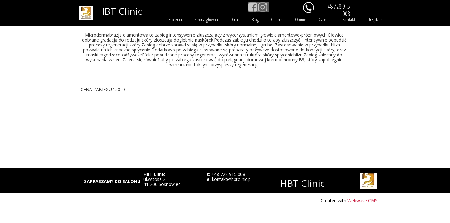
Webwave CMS (362, 200)
